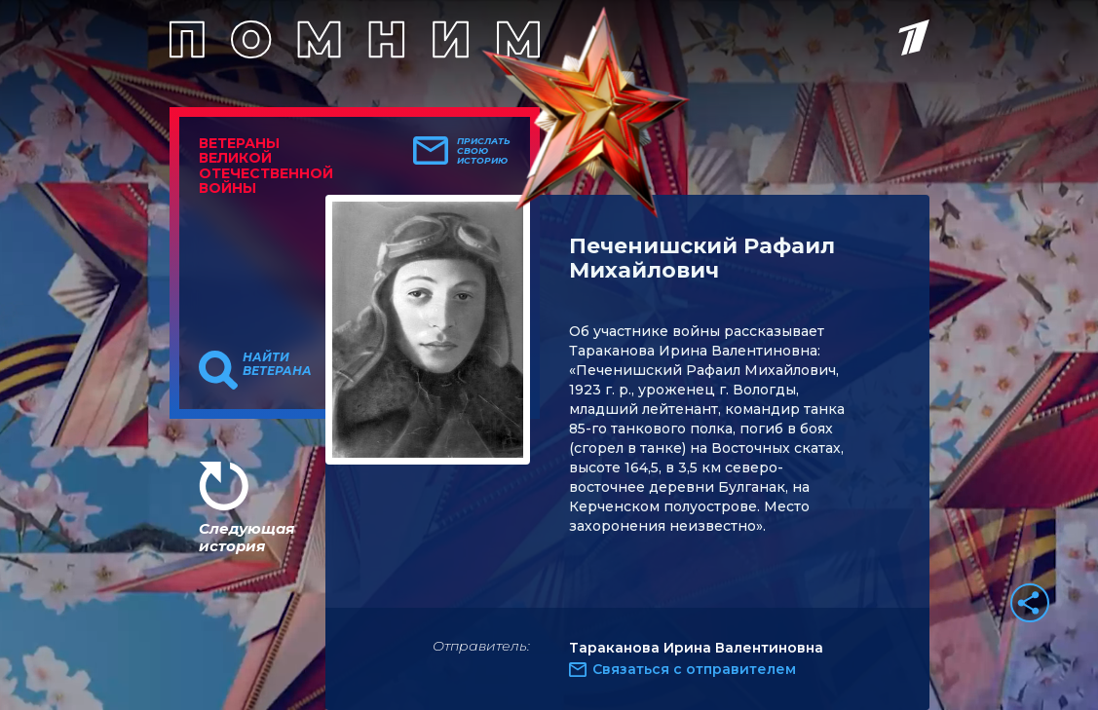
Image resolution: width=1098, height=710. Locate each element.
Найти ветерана (277, 364)
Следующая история (246, 537)
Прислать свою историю (484, 151)
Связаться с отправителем (694, 669)
